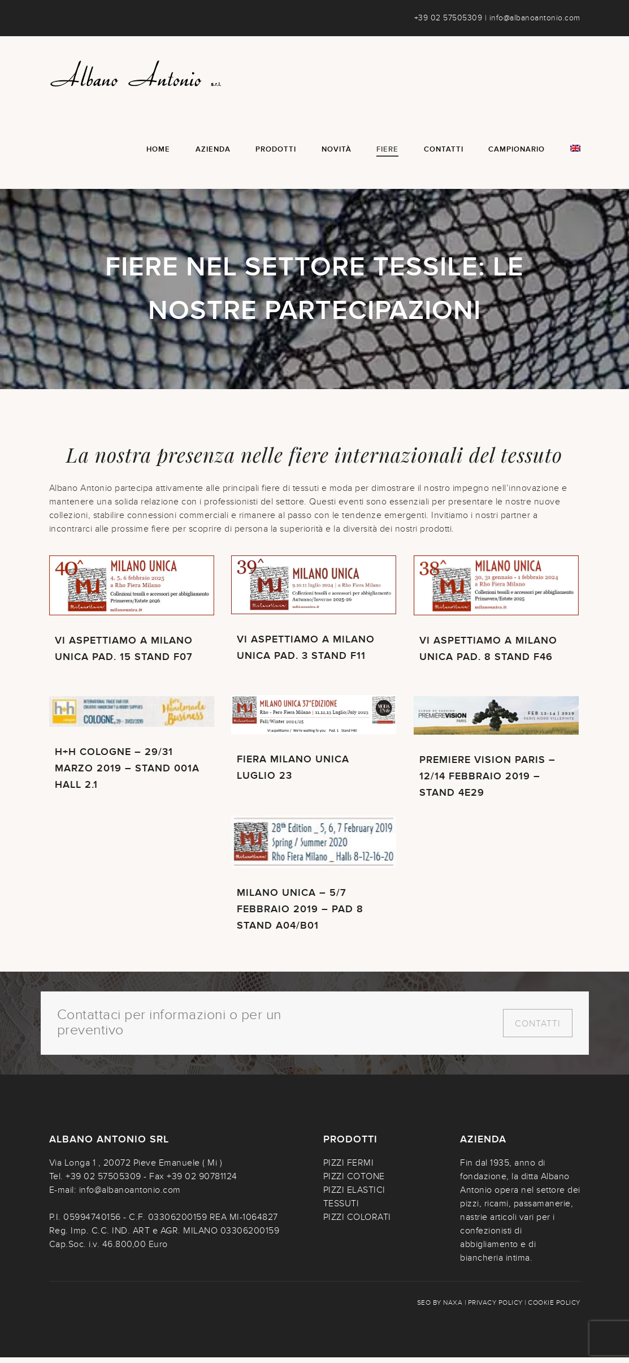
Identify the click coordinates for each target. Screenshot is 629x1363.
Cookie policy (554, 1308)
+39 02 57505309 (448, 18)
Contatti (538, 1029)
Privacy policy (495, 1308)
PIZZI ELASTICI (354, 1195)
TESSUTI (341, 1209)
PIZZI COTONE (354, 1182)
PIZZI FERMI (348, 1168)
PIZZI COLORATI (357, 1222)
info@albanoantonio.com (534, 18)
